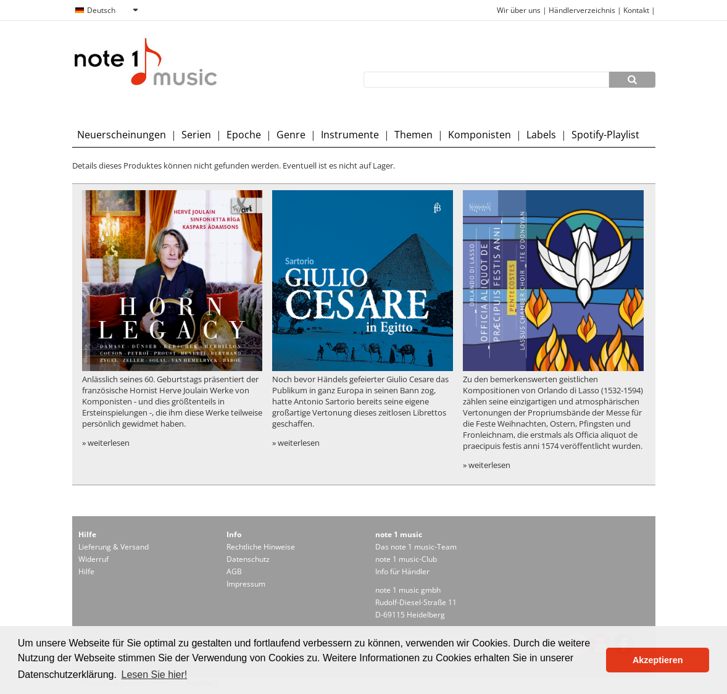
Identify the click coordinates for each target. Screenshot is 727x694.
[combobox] (106, 10)
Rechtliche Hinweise (260, 546)
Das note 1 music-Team (416, 546)
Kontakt (637, 10)
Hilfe (86, 571)
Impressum (245, 584)
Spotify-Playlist (605, 134)
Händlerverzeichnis (582, 10)
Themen (413, 134)
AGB (234, 571)
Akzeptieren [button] (658, 660)
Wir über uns (519, 10)
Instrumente (350, 134)
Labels (541, 134)
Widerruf (93, 559)
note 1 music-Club (406, 559)
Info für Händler (402, 571)
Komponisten (479, 134)
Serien (196, 134)
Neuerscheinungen (121, 134)
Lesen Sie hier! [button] (155, 674)
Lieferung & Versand (113, 546)
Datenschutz (248, 559)
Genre (290, 134)
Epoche (243, 134)
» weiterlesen (106, 442)
